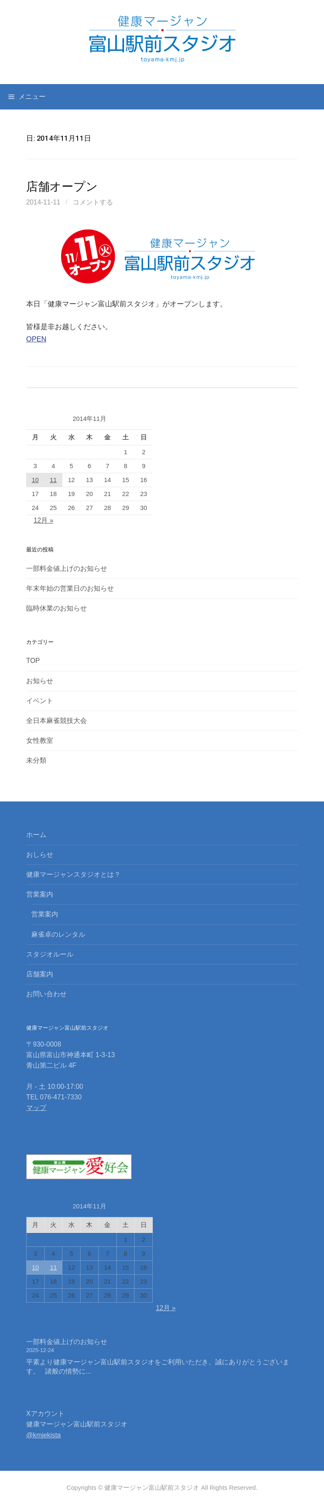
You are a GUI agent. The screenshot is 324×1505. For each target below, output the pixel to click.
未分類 (36, 760)
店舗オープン (61, 187)
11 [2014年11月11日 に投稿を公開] (53, 480)
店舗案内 (39, 974)
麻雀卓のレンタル (58, 934)
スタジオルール (49, 954)
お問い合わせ (46, 994)
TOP (33, 660)
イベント (39, 700)
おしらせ (39, 854)
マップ (36, 1107)
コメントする (93, 202)
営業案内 (39, 894)
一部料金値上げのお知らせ (66, 568)
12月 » (44, 520)
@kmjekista (43, 1435)
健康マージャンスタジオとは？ (73, 874)
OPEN (36, 339)
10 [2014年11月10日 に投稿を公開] (35, 480)
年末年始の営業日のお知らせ (70, 588)
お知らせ (39, 680)
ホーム (36, 834)
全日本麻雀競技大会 (56, 720)
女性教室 (39, 740)
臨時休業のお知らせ (56, 608)
